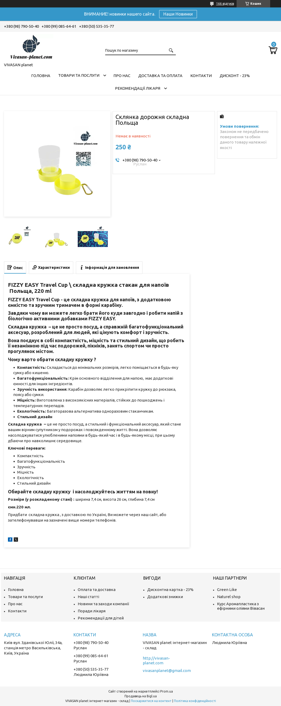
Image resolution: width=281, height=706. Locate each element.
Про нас (121, 75)
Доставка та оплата (160, 75)
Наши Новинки (178, 14)
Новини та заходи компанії (103, 604)
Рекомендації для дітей (101, 618)
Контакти (201, 75)
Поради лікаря (91, 611)
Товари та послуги (78, 75)
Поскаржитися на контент (151, 701)
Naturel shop (229, 596)
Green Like (227, 589)
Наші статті (88, 596)
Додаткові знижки (165, 596)
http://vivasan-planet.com (156, 660)
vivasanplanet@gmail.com (167, 670)
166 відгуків (225, 3)
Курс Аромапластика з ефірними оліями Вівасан (241, 606)
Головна (40, 75)
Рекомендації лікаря (137, 88)
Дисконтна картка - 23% (170, 589)
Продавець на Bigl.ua (141, 696)
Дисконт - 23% (235, 75)
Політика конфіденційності (195, 701)
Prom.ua (166, 691)
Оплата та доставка (97, 589)
